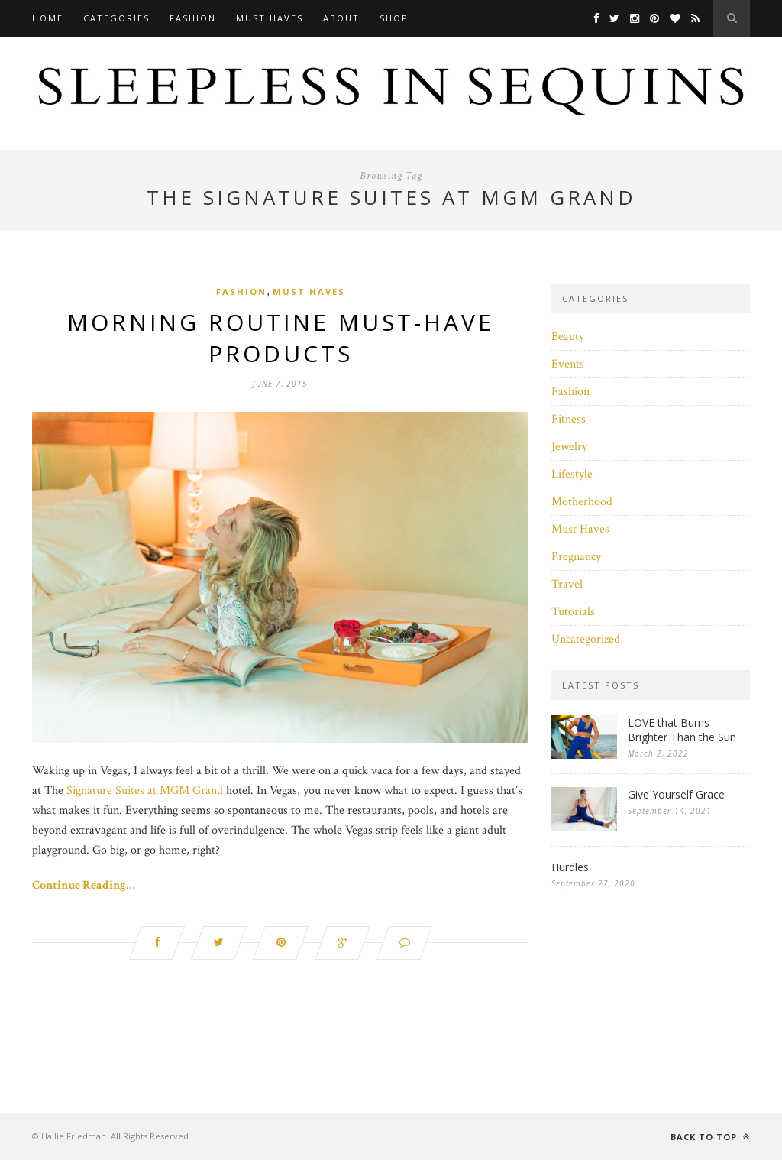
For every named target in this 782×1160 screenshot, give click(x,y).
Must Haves (269, 18)
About (341, 18)
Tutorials (573, 612)
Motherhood (581, 502)
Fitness (568, 419)
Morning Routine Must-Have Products (280, 337)
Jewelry (569, 447)
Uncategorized (585, 639)
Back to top (710, 1136)
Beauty (567, 337)
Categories (116, 18)
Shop (394, 18)
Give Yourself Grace (676, 794)
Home (47, 18)
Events (567, 364)
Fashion (193, 18)
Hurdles (570, 867)
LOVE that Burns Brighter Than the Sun (682, 729)
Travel (567, 584)
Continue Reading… (83, 885)
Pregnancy (576, 557)
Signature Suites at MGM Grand (144, 791)
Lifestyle (572, 474)
